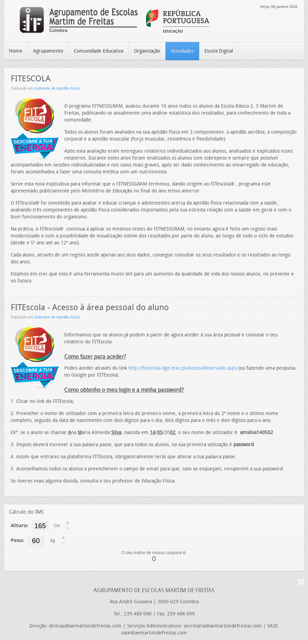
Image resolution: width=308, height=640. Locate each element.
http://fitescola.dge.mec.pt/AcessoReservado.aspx (182, 368)
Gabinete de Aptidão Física (57, 88)
